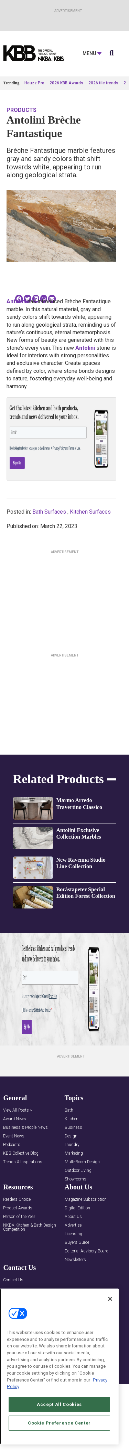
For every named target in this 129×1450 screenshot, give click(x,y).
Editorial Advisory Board (86, 1251)
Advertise (73, 1225)
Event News (13, 1136)
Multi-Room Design (82, 1162)
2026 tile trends (103, 83)
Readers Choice (17, 1199)
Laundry (72, 1145)
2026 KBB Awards (66, 83)
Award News (14, 1119)
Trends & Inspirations (22, 1162)
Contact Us (13, 1280)
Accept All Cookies (59, 1404)
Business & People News (25, 1127)
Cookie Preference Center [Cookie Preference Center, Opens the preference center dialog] (59, 1423)
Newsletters (75, 1260)
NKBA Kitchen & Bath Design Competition (29, 1227)
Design (71, 1136)
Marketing (74, 1153)
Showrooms (75, 1179)
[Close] (110, 1298)
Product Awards (17, 1208)
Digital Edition (77, 1208)
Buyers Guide (77, 1242)
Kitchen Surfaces (90, 511)
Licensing (73, 1234)
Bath (69, 1110)
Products (21, 110)
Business (73, 1127)
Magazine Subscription (86, 1199)
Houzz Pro (34, 83)
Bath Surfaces (49, 511)
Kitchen (71, 1119)
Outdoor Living (78, 1170)
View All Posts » (17, 1110)
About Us (73, 1217)
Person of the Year (19, 1217)
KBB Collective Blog (21, 1153)
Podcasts (11, 1145)
